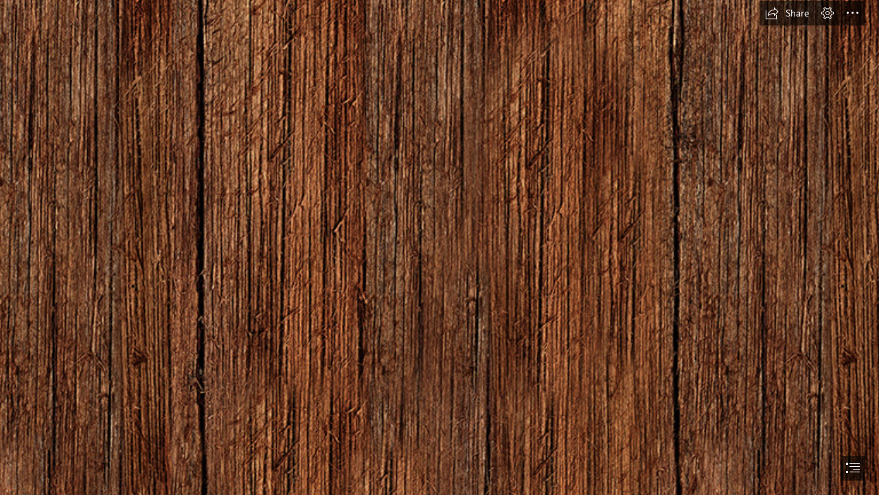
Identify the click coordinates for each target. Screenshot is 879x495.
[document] (439, 247)
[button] (787, 13)
